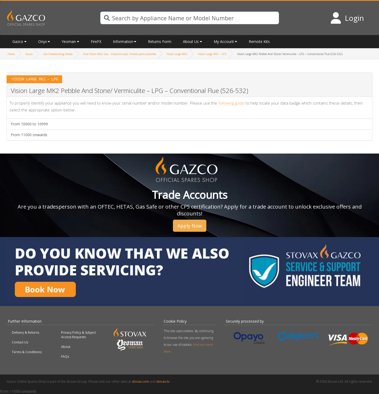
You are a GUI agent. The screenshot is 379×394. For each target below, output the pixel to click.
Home (11, 54)
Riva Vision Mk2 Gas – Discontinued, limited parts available (119, 54)
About (65, 346)
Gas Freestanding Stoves (58, 54)
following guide (231, 103)
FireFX (96, 41)
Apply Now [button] (189, 226)
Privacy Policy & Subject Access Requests (78, 334)
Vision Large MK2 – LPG (212, 54)
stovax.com (140, 381)
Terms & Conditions (27, 352)
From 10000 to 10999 (29, 123)
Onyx (42, 41)
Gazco (17, 41)
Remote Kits (259, 41)
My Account (224, 41)
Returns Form (159, 41)
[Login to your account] (347, 18)
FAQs (65, 356)
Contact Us (20, 342)
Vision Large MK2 (177, 54)
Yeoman (69, 41)
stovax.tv (162, 381)
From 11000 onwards (29, 134)
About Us (191, 41)
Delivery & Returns (25, 332)
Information (123, 41)
